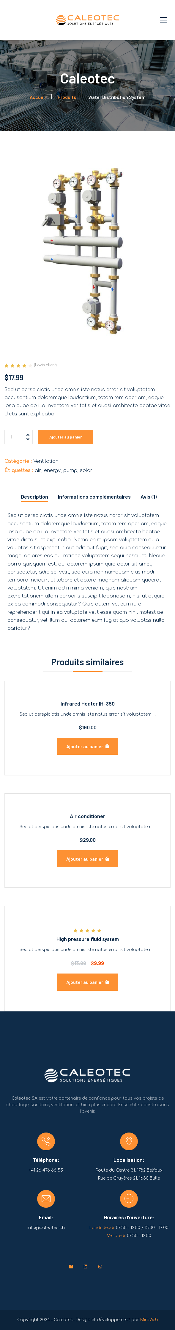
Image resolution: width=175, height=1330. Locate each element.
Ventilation (46, 461)
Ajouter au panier (65, 436)
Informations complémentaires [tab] (94, 496)
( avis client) (45, 365)
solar (86, 470)
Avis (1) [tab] (149, 496)
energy (52, 470)
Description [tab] (34, 496)
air (38, 470)
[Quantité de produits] (18, 437)
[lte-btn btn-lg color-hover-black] (87, 746)
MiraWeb (149, 1320)
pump (70, 470)
